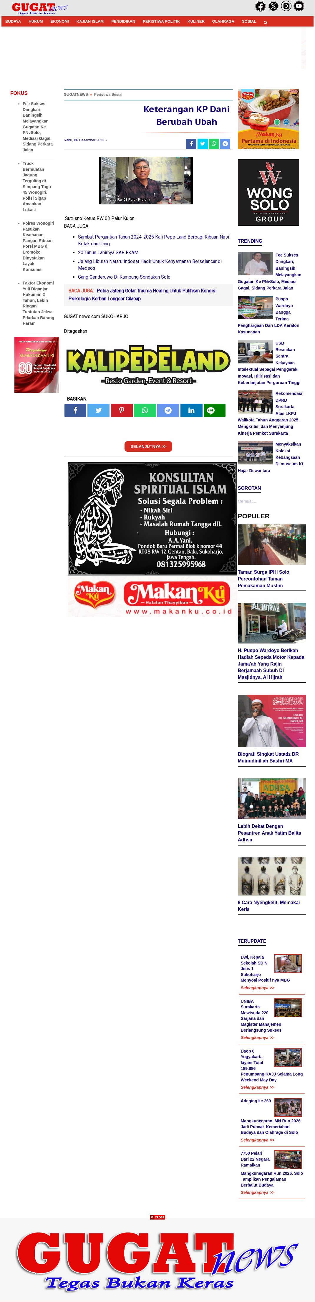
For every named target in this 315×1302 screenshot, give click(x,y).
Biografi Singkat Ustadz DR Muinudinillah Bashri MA (268, 757)
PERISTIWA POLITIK (161, 21)
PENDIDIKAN (123, 21)
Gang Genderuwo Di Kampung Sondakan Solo (124, 277)
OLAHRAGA (223, 21)
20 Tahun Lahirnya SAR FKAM (108, 252)
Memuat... (247, 501)
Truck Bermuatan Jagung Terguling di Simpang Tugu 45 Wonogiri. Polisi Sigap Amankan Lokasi (37, 186)
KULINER (196, 21)
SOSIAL (249, 21)
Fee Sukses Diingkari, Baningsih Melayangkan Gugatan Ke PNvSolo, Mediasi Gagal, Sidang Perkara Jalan (38, 126)
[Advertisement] (157, 1261)
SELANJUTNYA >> (148, 446)
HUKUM (36, 21)
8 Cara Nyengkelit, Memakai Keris (269, 906)
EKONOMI (60, 21)
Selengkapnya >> (257, 987)
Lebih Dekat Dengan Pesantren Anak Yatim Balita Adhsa (269, 833)
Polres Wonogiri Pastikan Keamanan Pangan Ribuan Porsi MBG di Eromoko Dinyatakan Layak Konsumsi (38, 246)
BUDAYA (13, 21)
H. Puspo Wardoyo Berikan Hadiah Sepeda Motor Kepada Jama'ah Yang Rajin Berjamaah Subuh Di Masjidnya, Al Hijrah (271, 664)
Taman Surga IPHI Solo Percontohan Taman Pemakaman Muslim (263, 579)
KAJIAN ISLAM (90, 21)
